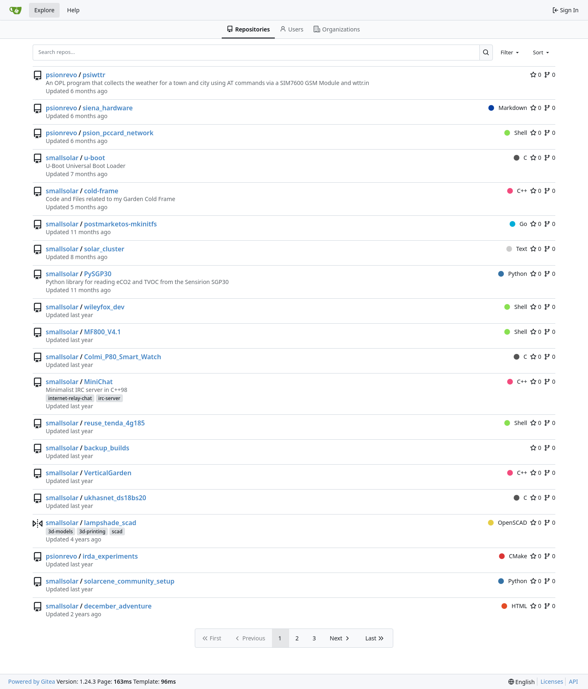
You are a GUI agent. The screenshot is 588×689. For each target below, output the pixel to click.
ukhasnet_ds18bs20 (115, 498)
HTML (514, 606)
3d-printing (92, 531)
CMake (513, 556)
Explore (44, 10)
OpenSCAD (507, 522)
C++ (517, 191)
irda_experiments (110, 556)
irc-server (109, 398)
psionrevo (61, 75)
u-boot (94, 158)
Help (73, 10)
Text (516, 249)
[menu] (521, 682)
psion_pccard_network (118, 133)
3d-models (60, 531)
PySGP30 (97, 274)
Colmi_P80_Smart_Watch (122, 357)
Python (512, 273)
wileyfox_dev (104, 307)
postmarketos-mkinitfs (120, 224)
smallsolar (62, 158)
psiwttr (93, 75)
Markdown (507, 108)
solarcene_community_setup (129, 581)
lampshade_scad (110, 523)
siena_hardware (107, 108)
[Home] (15, 10)
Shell (515, 132)
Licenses (552, 681)
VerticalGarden (107, 473)
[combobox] (510, 52)
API (573, 681)
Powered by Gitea (31, 681)
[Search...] (486, 52)
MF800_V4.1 (102, 332)
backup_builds (106, 448)
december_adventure (118, 606)
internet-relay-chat (70, 398)
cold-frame (101, 191)
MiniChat (98, 382)
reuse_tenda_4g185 (114, 423)
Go (518, 224)
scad (117, 531)
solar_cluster (104, 249)
